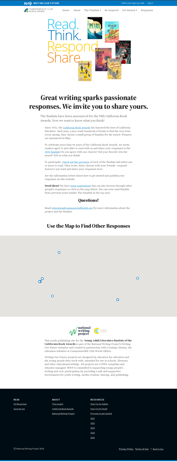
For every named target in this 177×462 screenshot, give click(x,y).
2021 (92, 418)
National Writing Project (63, 414)
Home (65, 10)
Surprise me (19, 409)
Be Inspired (111, 10)
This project (57, 404)
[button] (52, 296)
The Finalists (91, 10)
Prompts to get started (101, 414)
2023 (92, 428)
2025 (92, 438)
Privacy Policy (125, 450)
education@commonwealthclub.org (72, 208)
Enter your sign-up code (133, 3)
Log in (150, 3)
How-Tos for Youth (99, 409)
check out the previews (75, 162)
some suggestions (80, 185)
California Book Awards (76, 127)
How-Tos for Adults (99, 404)
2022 (92, 423)
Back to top (156, 449)
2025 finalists (52, 152)
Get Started (128, 10)
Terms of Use (141, 450)
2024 (92, 433)
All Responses (20, 404)
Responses (147, 10)
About (76, 10)
